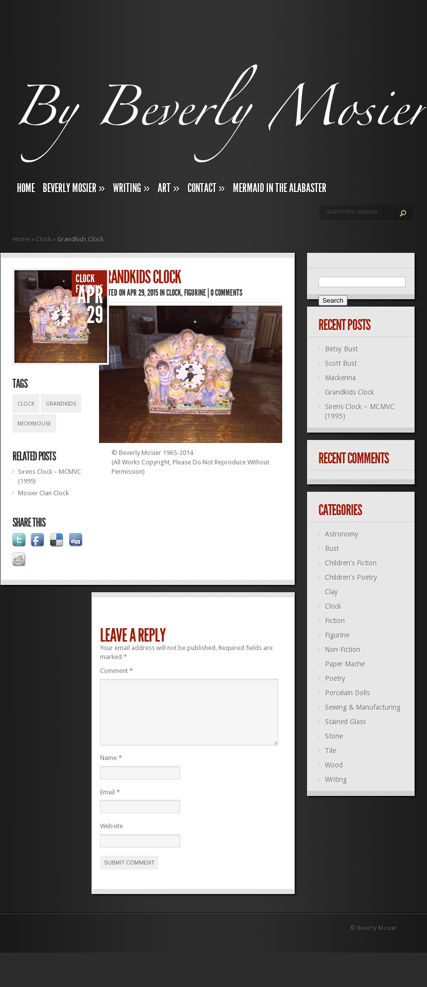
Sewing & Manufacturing (363, 707)
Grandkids (61, 404)
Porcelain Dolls (347, 693)
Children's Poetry (351, 577)
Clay (331, 592)
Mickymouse (34, 424)
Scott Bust (341, 363)
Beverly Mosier (74, 188)
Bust (332, 548)
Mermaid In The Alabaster (279, 188)
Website (111, 838)
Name (111, 769)
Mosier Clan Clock (43, 493)
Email (110, 804)
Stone (334, 736)
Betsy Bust (341, 349)
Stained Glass (345, 722)
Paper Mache (345, 664)
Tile (330, 751)
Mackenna (340, 378)
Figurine (89, 289)
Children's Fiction (351, 563)
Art (168, 188)
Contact (206, 188)
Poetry (335, 678)
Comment (116, 670)
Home (26, 188)
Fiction (335, 621)
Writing (131, 188)
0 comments (226, 292)
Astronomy (341, 534)
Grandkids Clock (349, 392)
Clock (43, 239)
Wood (334, 765)
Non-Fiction (342, 650)
